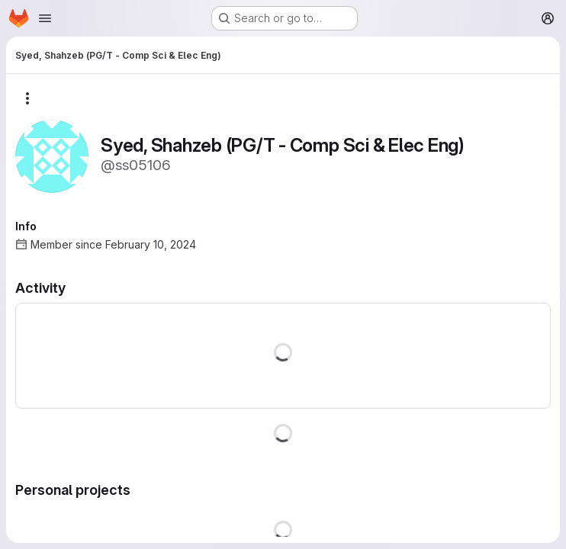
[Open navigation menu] (45, 18)
